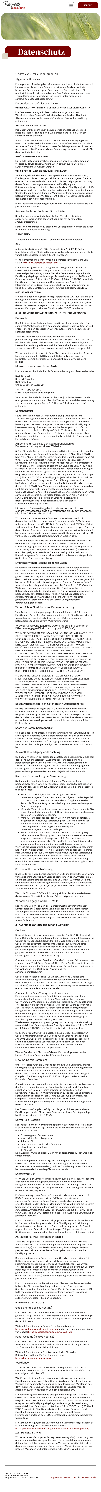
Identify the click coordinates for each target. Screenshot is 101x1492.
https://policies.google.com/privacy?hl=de (50, 1331)
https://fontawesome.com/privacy (33, 1358)
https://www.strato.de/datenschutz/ (41, 262)
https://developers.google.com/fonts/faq (36, 1329)
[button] (69, 5)
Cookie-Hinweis (87, 1477)
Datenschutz (71, 1477)
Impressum (56, 1477)
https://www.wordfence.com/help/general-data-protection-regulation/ (52, 1428)
